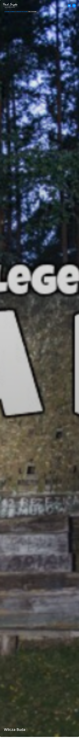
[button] (69, 5)
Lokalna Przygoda (22, 11)
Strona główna (10, 11)
